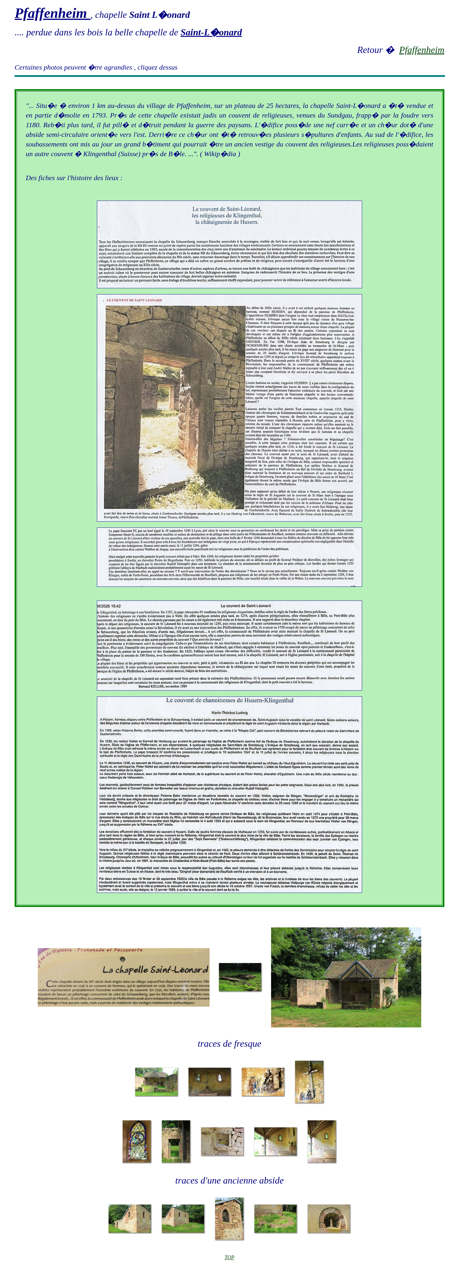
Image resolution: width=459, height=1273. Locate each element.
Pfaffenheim (421, 49)
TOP (229, 1257)
